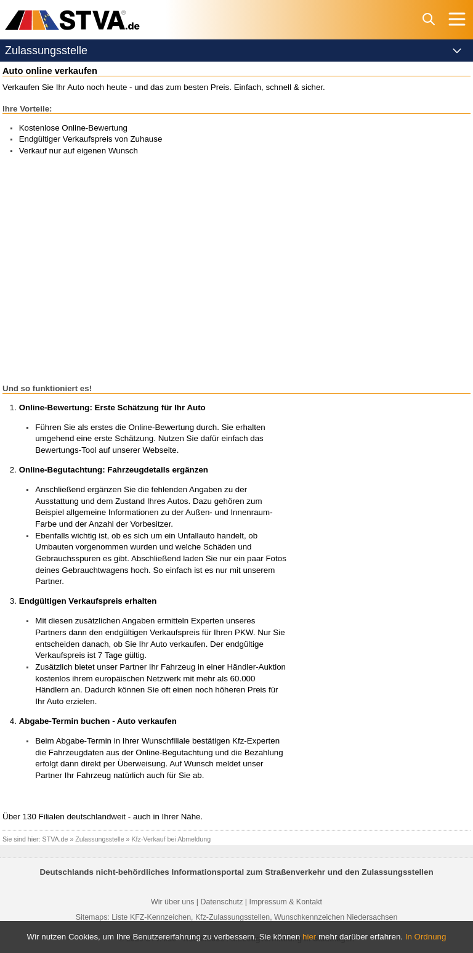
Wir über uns (172, 902)
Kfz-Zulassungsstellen (232, 917)
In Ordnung (426, 936)
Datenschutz (221, 902)
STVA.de (55, 839)
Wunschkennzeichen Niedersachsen (335, 917)
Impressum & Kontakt (285, 902)
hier (309, 936)
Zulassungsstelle (99, 839)
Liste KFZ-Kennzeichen (151, 917)
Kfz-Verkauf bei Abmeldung (171, 839)
